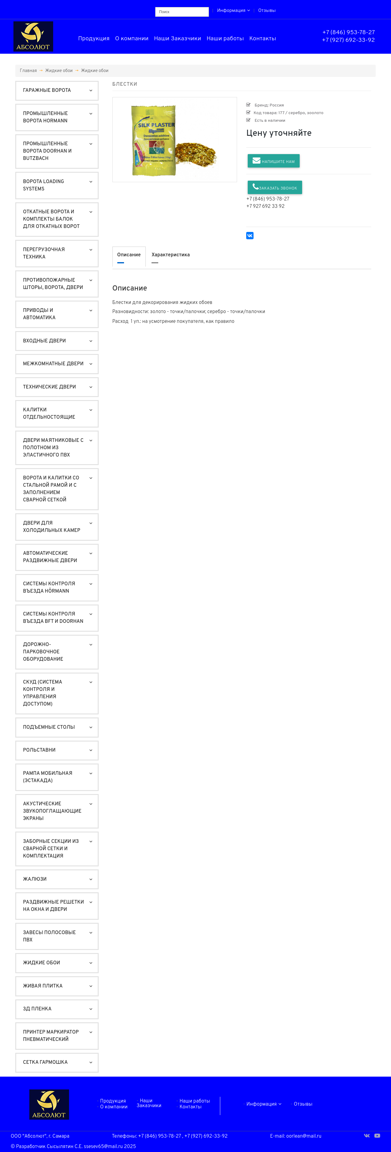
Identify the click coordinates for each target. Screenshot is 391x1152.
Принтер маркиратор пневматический (51, 1036)
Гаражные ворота (47, 91)
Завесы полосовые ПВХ (49, 936)
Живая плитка (43, 986)
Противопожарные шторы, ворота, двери (53, 284)
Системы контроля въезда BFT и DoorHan (53, 618)
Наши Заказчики (177, 38)
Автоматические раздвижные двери (50, 557)
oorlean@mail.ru (303, 1136)
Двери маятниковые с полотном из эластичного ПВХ (53, 448)
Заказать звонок (275, 187)
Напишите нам (274, 160)
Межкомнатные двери (53, 364)
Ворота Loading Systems (43, 185)
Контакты (262, 38)
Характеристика (171, 255)
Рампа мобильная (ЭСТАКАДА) (47, 777)
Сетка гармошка (45, 1063)
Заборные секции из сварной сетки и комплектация (51, 849)
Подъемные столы (49, 727)
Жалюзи (35, 879)
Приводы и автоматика (39, 314)
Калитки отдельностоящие (49, 414)
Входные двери (44, 341)
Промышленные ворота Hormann (45, 117)
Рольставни (39, 750)
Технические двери (49, 387)
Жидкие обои (59, 71)
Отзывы (267, 11)
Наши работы (225, 38)
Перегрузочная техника (44, 253)
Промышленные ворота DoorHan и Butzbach (47, 151)
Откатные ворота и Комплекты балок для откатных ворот (51, 219)
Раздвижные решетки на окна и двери (53, 906)
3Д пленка (37, 1009)
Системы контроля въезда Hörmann (49, 587)
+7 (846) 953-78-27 (348, 32)
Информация (233, 11)
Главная (28, 71)
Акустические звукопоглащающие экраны (52, 811)
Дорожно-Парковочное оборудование (43, 652)
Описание (129, 255)
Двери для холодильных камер (51, 527)
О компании (132, 38)
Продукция (94, 38)
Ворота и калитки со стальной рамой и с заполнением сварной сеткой (51, 489)
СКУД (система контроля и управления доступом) (42, 693)
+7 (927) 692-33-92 (348, 40)
